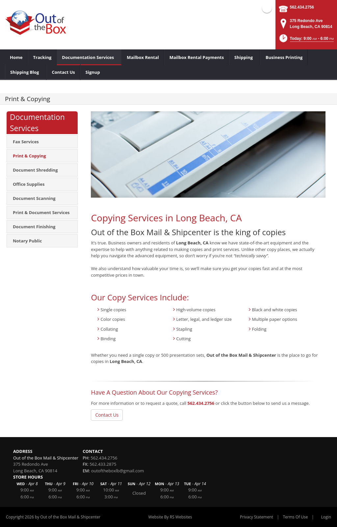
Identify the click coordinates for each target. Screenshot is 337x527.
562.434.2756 (302, 7)
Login (326, 517)
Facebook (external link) (267, 8)
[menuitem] (16, 57)
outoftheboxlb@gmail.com (117, 471)
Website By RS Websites (170, 517)
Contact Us (106, 415)
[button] (306, 40)
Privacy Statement (256, 517)
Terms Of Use (295, 517)
